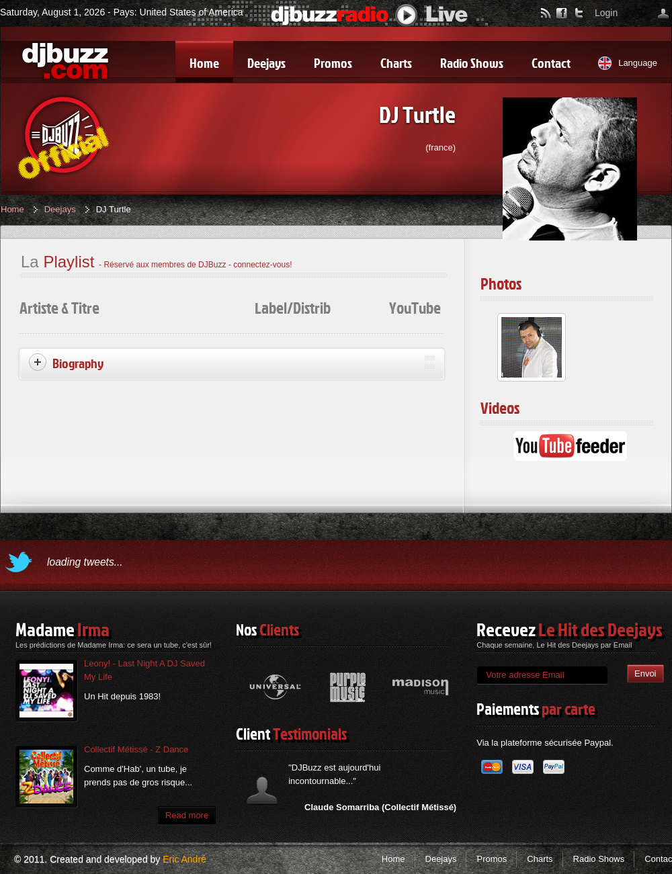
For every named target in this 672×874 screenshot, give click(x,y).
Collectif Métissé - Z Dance (136, 749)
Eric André (184, 859)
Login (606, 12)
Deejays (60, 209)
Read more (186, 815)
